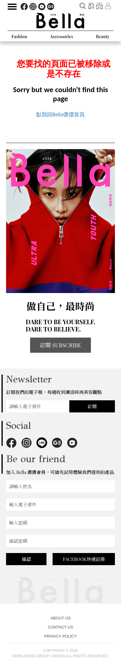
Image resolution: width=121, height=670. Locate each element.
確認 (26, 559)
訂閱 (92, 406)
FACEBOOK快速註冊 (84, 559)
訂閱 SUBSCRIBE (60, 345)
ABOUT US (60, 618)
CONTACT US (60, 627)
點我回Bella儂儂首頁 (60, 114)
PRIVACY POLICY (60, 636)
